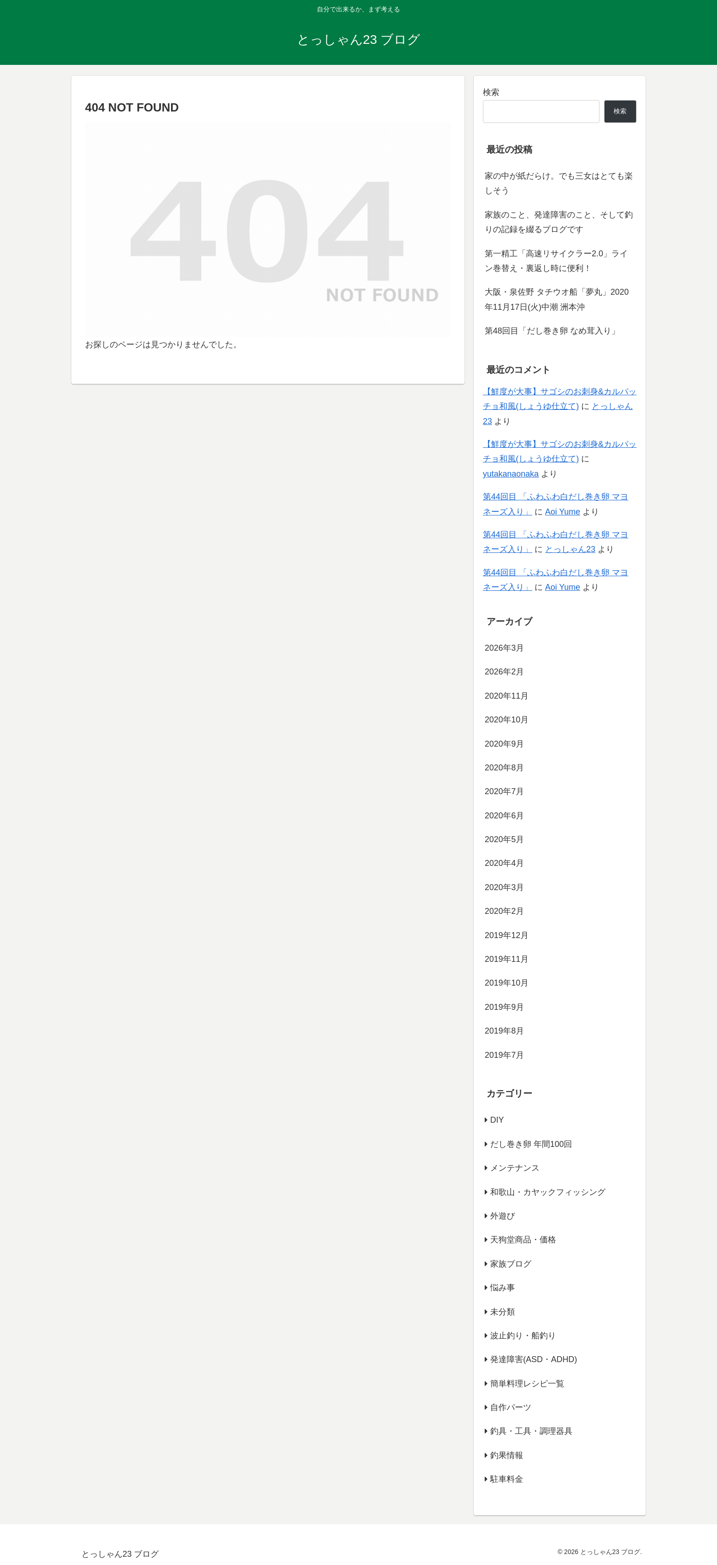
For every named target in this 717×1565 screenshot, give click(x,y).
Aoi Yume (562, 511)
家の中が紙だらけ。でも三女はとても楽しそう (559, 183)
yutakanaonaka (511, 473)
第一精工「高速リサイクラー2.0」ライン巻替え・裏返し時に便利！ (556, 261)
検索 (491, 92)
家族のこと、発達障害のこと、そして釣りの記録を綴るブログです (559, 222)
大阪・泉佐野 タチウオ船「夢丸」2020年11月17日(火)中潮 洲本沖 (557, 299)
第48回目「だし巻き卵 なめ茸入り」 (552, 330)
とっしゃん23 (570, 549)
